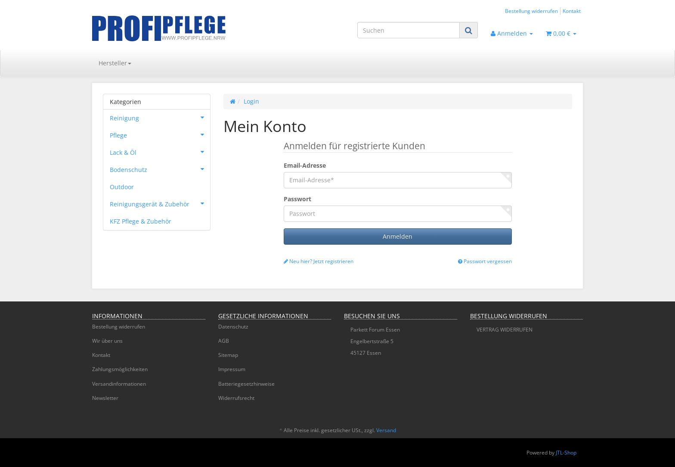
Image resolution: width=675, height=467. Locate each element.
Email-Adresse (305, 165)
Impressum (231, 369)
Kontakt (572, 10)
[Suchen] (408, 30)
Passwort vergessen (485, 261)
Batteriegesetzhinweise (246, 383)
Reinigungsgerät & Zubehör (160, 203)
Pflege (160, 134)
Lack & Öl (160, 152)
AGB (223, 340)
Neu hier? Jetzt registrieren (318, 261)
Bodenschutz (160, 169)
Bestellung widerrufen (531, 10)
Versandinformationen (119, 383)
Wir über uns (107, 340)
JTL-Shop (566, 452)
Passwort (297, 199)
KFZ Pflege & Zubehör (140, 221)
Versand (386, 430)
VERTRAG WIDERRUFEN (505, 329)
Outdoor (122, 187)
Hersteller (115, 63)
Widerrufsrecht (236, 398)
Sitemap (228, 355)
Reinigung (160, 117)
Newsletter (105, 398)
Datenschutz (233, 326)
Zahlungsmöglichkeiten (120, 369)
